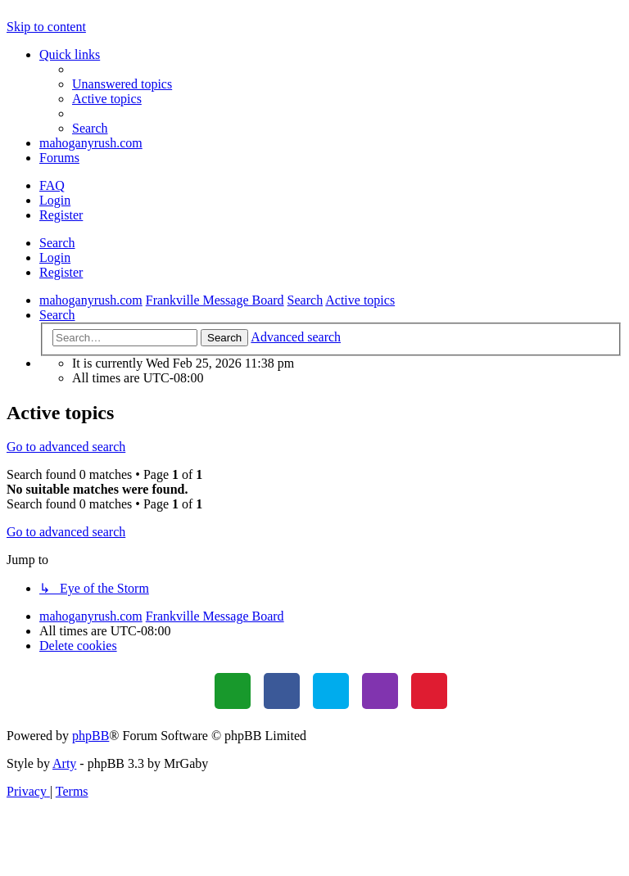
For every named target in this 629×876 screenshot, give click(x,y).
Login (54, 257)
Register (61, 272)
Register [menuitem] (61, 215)
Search (57, 243)
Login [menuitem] (54, 200)
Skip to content (46, 27)
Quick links (69, 54)
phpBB (90, 736)
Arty (64, 763)
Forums (59, 158)
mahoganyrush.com (91, 143)
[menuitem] (122, 84)
